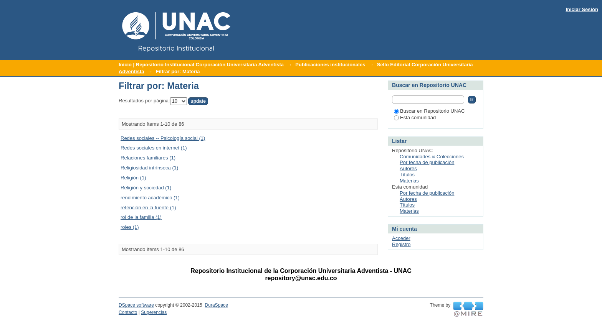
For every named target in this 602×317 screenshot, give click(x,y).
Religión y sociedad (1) (146, 188)
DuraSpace (216, 305)
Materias (409, 181)
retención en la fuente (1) (148, 207)
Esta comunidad (415, 117)
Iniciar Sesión (582, 9)
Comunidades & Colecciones (432, 156)
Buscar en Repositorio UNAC (429, 111)
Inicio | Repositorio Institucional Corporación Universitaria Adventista (201, 64)
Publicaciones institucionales (330, 64)
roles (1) (130, 227)
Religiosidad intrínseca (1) (149, 168)
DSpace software (136, 305)
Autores (408, 168)
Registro (401, 244)
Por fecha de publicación (427, 162)
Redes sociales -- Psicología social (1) (163, 138)
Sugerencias (154, 312)
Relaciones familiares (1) (148, 158)
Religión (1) (133, 178)
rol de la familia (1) (141, 217)
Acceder (401, 238)
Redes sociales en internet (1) (154, 148)
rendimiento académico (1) (150, 197)
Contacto (128, 312)
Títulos (407, 174)
